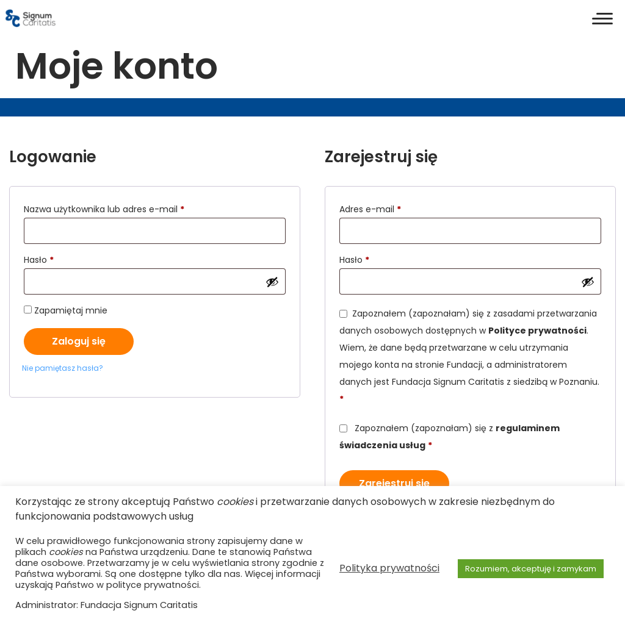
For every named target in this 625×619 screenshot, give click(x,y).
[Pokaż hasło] (272, 281)
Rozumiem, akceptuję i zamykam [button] (530, 568)
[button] (602, 18)
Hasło (63, 258)
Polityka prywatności (389, 568)
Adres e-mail (394, 208)
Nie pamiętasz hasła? (62, 368)
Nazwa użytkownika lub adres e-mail (129, 208)
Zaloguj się (79, 341)
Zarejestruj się (394, 483)
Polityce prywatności (537, 330)
